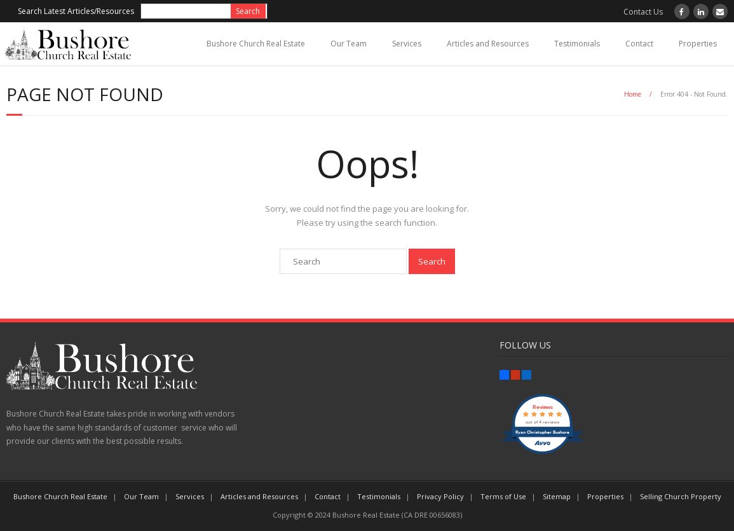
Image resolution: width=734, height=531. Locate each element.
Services (406, 43)
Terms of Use (503, 496)
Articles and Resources (488, 43)
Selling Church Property (680, 496)
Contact (639, 43)
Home (632, 94)
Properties (698, 43)
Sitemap (557, 496)
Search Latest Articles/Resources (76, 11)
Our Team (348, 43)
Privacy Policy (440, 496)
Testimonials (577, 43)
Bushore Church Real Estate (256, 43)
